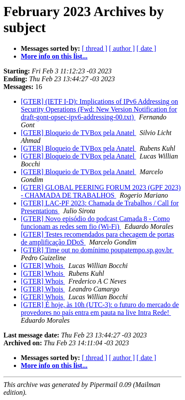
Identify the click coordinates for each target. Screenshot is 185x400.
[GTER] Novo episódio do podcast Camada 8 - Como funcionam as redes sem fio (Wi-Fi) (95, 222)
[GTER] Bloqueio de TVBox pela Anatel (78, 132)
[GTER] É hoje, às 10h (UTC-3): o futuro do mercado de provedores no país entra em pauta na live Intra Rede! (100, 308)
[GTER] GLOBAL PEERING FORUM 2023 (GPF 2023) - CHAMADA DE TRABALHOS (101, 191)
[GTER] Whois (43, 265)
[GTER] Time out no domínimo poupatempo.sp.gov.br (97, 250)
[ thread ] (94, 48)
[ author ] (122, 48)
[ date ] (146, 48)
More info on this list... (54, 56)
